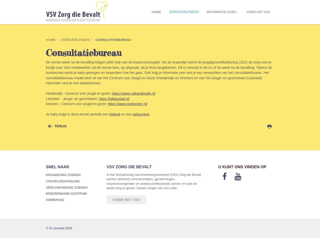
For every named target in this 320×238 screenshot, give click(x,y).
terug (60, 126)
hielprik (114, 114)
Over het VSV (258, 12)
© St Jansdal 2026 (59, 228)
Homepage (55, 200)
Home (156, 12)
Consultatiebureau (113, 40)
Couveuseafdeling (63, 181)
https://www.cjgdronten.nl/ (127, 104)
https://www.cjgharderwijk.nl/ (134, 93)
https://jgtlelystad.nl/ (114, 99)
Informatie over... (223, 12)
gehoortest (141, 114)
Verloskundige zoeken (66, 187)
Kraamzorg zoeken (63, 175)
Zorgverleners (184, 12)
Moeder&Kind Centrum (66, 193)
